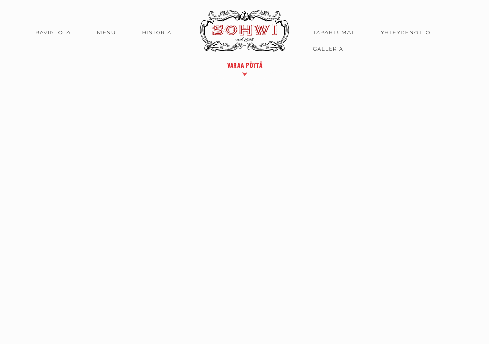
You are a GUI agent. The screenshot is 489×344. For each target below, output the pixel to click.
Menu (106, 32)
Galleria (328, 48)
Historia (157, 32)
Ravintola (53, 32)
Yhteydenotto (406, 32)
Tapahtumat (333, 32)
